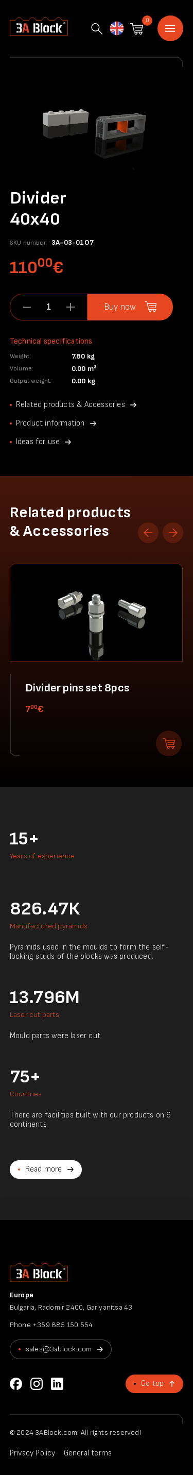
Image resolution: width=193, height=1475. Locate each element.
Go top (152, 1383)
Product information (50, 423)
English (116, 29)
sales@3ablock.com (59, 1349)
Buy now (120, 307)
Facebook (16, 1384)
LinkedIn (57, 1384)
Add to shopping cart (169, 743)
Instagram (36, 1384)
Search (96, 29)
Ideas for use (38, 442)
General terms (88, 1453)
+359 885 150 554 (62, 1324)
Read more (43, 1169)
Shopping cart (136, 29)
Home (170, 28)
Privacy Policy (33, 1453)
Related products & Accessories (70, 405)
